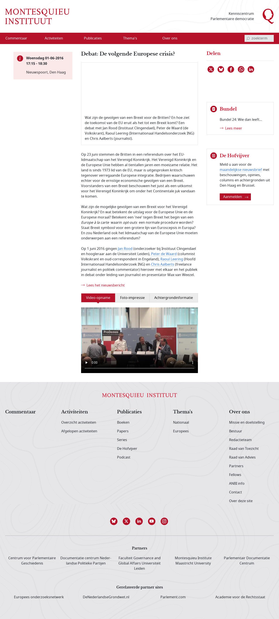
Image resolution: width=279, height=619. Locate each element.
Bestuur (235, 431)
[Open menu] (67, 38)
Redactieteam (240, 440)
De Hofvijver (127, 448)
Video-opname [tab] (98, 297)
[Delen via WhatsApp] (241, 69)
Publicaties (129, 412)
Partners (236, 466)
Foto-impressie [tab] (132, 297)
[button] (114, 521)
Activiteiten (74, 412)
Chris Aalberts (162, 264)
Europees (181, 431)
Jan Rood (125, 248)
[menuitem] (19, 38)
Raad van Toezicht (244, 448)
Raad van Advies (242, 457)
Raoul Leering (171, 259)
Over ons (239, 412)
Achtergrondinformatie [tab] (173, 297)
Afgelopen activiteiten (79, 431)
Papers (123, 431)
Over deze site (241, 501)
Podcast (123, 457)
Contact (235, 492)
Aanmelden (235, 197)
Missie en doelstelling (247, 422)
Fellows (235, 474)
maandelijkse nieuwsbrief (241, 169)
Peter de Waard (164, 254)
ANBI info (237, 483)
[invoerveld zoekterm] (259, 38)
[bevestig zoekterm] (248, 38)
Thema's (182, 412)
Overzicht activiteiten (78, 422)
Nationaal (181, 422)
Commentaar (20, 412)
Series (122, 440)
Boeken (123, 422)
